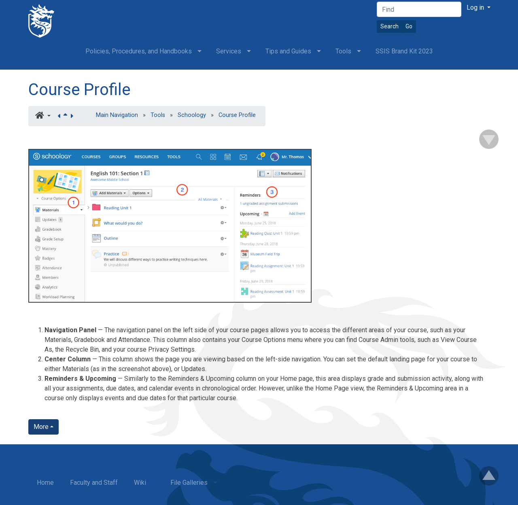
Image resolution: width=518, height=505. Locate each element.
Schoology (192, 115)
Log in (476, 7)
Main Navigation (117, 115)
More (41, 427)
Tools (158, 115)
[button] (43, 116)
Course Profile (79, 89)
